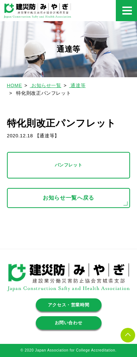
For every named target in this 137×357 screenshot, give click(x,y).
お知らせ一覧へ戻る (68, 198)
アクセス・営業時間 (69, 304)
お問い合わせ (69, 322)
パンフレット (69, 165)
